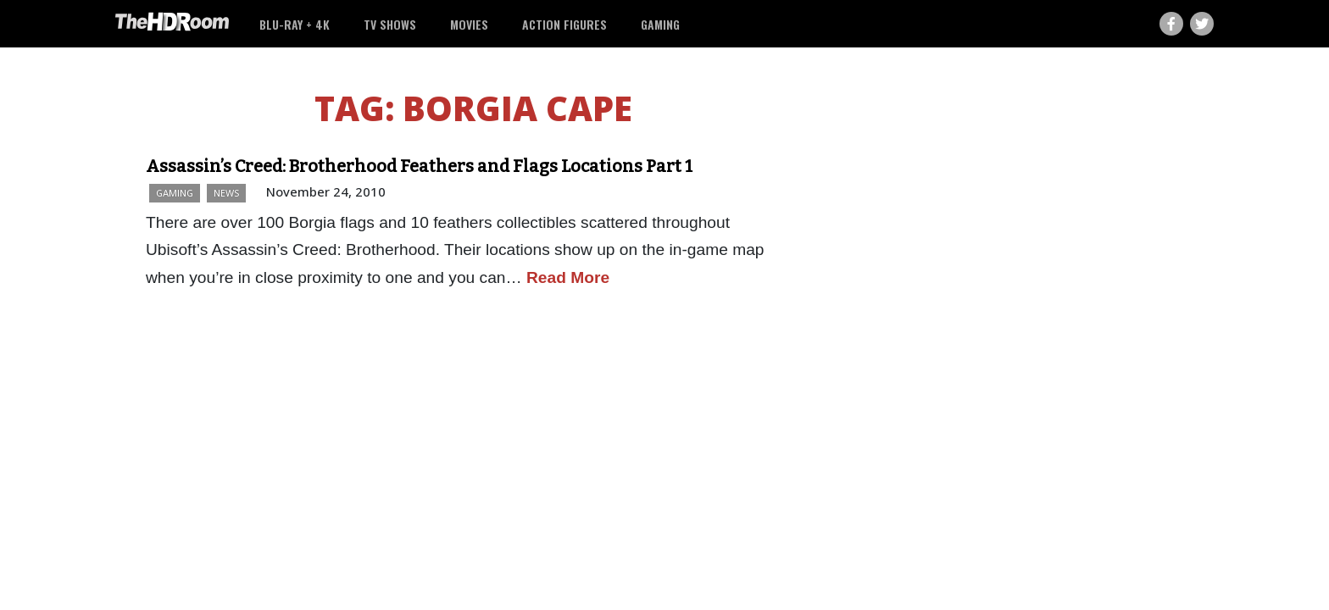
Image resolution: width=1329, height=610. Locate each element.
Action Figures (564, 24)
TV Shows (390, 24)
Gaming (660, 24)
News (226, 192)
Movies (469, 24)
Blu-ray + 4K (294, 24)
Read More (567, 277)
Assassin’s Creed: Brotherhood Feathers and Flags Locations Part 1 (419, 166)
